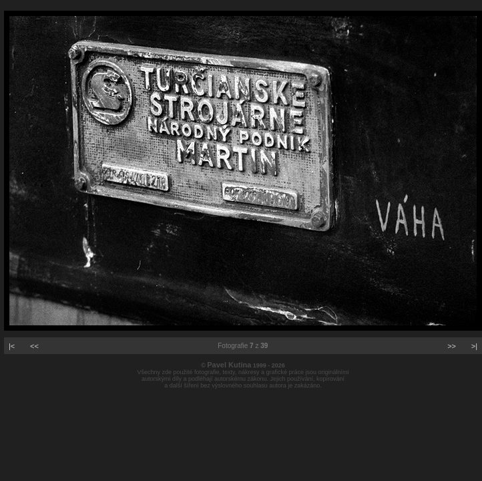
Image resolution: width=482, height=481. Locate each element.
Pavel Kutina (229, 365)
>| (474, 346)
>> (451, 346)
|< (12, 346)
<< (34, 346)
